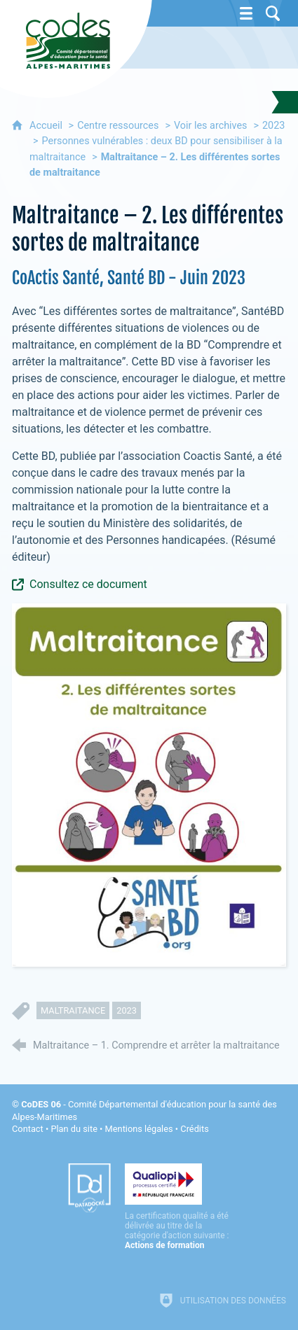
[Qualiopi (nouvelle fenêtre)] (177, 1206)
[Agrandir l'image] (149, 784)
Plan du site (73, 1129)
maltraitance (73, 1010)
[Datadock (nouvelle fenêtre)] (89, 1187)
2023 (273, 126)
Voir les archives (211, 126)
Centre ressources (117, 126)
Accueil (47, 126)
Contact (27, 1129)
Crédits (194, 1129)
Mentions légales (139, 1129)
